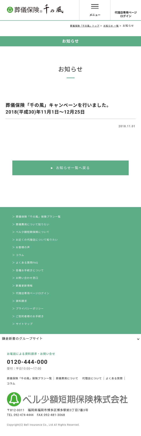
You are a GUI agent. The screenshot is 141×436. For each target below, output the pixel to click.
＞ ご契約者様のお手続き (28, 320)
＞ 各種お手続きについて (28, 272)
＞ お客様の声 (21, 248)
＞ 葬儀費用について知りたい (31, 225)
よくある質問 (114, 383)
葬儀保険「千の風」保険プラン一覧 (29, 383)
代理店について (92, 383)
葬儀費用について (67, 383)
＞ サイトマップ (22, 328)
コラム (11, 388)
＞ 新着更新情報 (22, 288)
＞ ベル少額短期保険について (31, 233)
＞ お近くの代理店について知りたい (35, 240)
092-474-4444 (24, 419)
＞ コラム (18, 256)
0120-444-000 (28, 367)
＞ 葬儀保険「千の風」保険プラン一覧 (36, 217)
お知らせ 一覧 (110, 25)
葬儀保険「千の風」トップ (80, 25)
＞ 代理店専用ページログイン (31, 296)
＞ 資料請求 (19, 304)
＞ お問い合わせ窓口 (25, 280)
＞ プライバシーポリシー (28, 312)
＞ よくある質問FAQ (25, 264)
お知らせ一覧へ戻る (73, 168)
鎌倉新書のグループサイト (22, 343)
